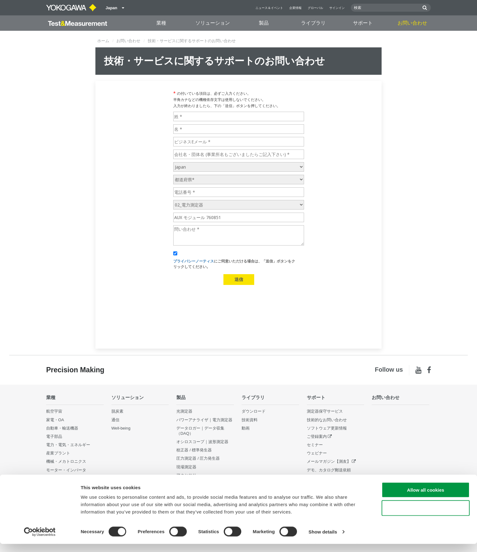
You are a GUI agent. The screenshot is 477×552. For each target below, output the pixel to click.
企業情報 (295, 8)
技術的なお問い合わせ (327, 419)
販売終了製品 (319, 478)
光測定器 (184, 411)
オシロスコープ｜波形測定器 (202, 441)
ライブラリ (313, 23)
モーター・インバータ (66, 469)
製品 (264, 23)
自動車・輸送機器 (62, 428)
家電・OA (55, 419)
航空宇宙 (54, 411)
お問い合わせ (412, 23)
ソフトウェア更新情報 (327, 428)
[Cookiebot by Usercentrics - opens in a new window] (40, 540)
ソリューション (212, 23)
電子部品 (54, 436)
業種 (161, 23)
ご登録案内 (317, 436)
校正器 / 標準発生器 (194, 450)
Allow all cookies (425, 498)
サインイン (337, 8)
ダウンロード (254, 411)
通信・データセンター (66, 478)
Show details (323, 539)
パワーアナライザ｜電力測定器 (204, 419)
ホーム (103, 40)
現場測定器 (186, 466)
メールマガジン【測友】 (329, 461)
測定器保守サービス (325, 411)
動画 (246, 428)
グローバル (315, 8)
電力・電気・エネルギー (68, 444)
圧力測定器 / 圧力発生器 (198, 458)
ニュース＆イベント (269, 8)
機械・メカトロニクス (66, 461)
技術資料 (250, 419)
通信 (115, 419)
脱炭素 (117, 411)
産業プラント (58, 453)
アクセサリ (186, 475)
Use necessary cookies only (425, 516)
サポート (363, 23)
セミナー (315, 444)
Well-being (120, 428)
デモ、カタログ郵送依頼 (329, 469)
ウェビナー (317, 453)
